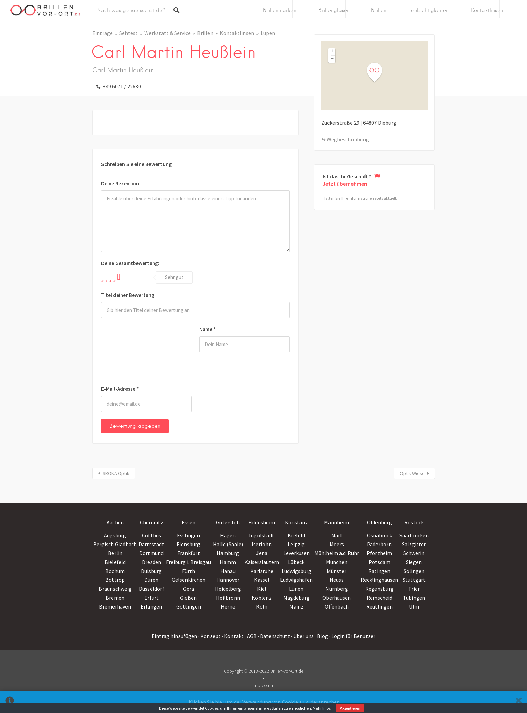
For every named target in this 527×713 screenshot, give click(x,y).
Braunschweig (115, 588)
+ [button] (332, 51)
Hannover (227, 579)
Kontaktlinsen (487, 10)
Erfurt (151, 597)
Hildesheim (261, 522)
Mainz (296, 606)
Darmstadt (151, 544)
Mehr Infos (322, 708)
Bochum (115, 570)
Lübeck (296, 562)
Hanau (228, 570)
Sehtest (128, 32)
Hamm (228, 562)
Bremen (115, 597)
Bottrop (115, 579)
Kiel (261, 588)
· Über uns (302, 636)
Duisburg (151, 570)
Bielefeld (115, 562)
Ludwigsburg (296, 570)
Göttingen (188, 606)
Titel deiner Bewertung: (128, 295)
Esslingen (188, 535)
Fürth (188, 570)
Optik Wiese (412, 473)
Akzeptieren (350, 708)
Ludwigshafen (296, 579)
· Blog (321, 636)
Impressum (263, 685)
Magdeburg (296, 597)
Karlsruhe (261, 570)
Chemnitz (151, 522)
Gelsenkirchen (188, 579)
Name (207, 329)
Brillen (378, 10)
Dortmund (151, 553)
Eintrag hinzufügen (174, 636)
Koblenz (262, 597)
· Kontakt (233, 636)
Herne (228, 606)
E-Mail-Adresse (120, 389)
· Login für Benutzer (352, 636)
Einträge (102, 32)
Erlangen (151, 606)
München (336, 562)
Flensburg (188, 544)
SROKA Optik (116, 473)
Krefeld (296, 535)
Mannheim (336, 522)
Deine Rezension (120, 183)
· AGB (251, 636)
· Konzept (209, 636)
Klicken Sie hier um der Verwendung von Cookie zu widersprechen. (265, 702)
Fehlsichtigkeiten (428, 10)
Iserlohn (262, 544)
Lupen (268, 32)
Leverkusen (296, 553)
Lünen (296, 588)
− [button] (332, 58)
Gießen (188, 597)
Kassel (262, 579)
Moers (337, 544)
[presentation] (129, 353)
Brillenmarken (279, 10)
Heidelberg (228, 588)
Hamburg (228, 553)
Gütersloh (228, 522)
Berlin (115, 553)
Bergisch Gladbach (115, 544)
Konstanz (296, 522)
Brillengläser (333, 10)
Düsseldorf (151, 588)
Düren (151, 579)
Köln (261, 606)
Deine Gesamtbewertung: (130, 263)
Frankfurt (188, 553)
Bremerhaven (115, 606)
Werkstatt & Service (167, 32)
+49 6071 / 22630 (122, 86)
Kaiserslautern (261, 562)
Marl (336, 535)
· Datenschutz (274, 636)
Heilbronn (228, 597)
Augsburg (115, 535)
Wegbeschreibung (348, 139)
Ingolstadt (261, 535)
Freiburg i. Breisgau (188, 562)
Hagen (228, 535)
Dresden (151, 562)
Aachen (115, 522)
